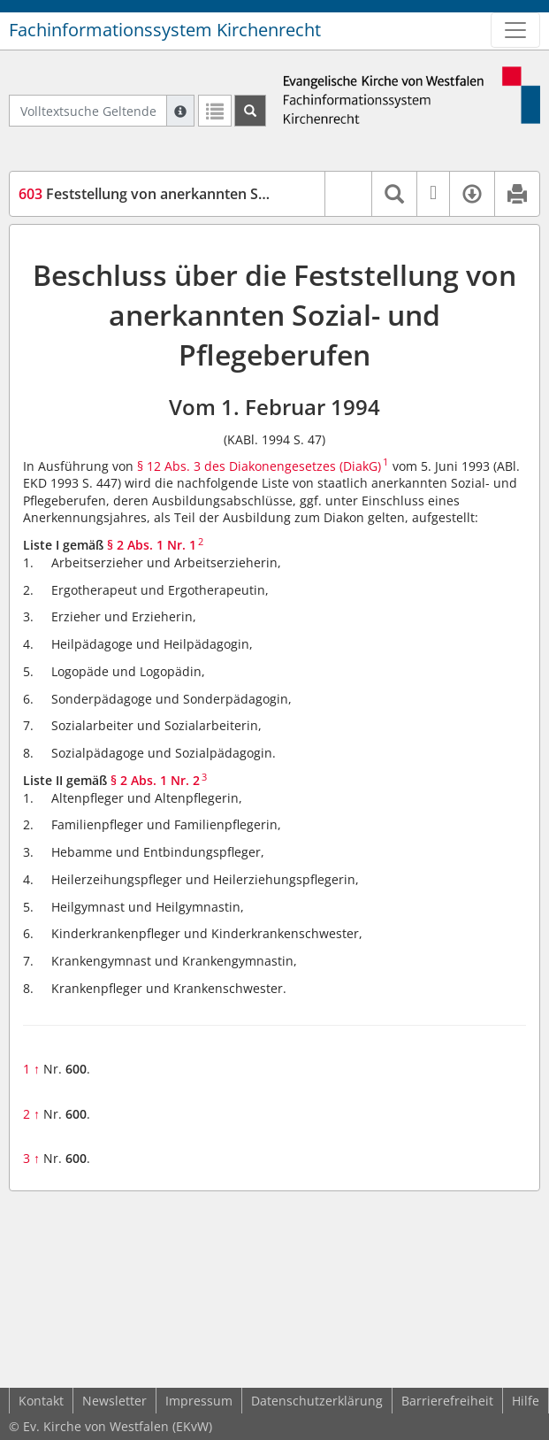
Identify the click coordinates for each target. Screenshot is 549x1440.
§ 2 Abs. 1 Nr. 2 (155, 780)
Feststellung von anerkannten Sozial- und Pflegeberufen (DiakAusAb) (264, 194)
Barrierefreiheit (447, 1400)
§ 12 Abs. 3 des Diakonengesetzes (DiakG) (259, 466)
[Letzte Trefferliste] (215, 111)
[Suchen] (250, 111)
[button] (347, 194)
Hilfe (525, 1400)
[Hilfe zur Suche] (180, 111)
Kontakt (41, 1400)
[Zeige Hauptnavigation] (515, 30)
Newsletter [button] (114, 1400)
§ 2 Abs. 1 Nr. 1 (151, 544)
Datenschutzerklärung (317, 1400)
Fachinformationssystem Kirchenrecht (165, 30)
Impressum (199, 1400)
